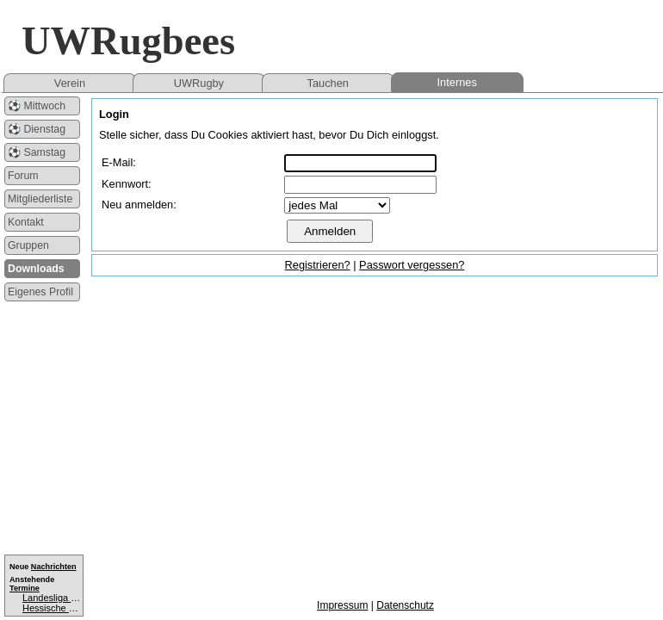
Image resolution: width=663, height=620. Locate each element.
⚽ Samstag (36, 152)
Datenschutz (405, 605)
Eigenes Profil (40, 292)
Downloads (36, 269)
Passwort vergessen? (411, 264)
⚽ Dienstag (36, 129)
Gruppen (28, 245)
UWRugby (199, 83)
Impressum (342, 605)
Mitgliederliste (40, 199)
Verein (69, 83)
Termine (24, 588)
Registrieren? (317, 264)
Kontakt (26, 222)
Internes (457, 82)
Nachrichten (54, 566)
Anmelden (330, 231)
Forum (23, 176)
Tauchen (328, 83)
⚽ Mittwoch (36, 106)
